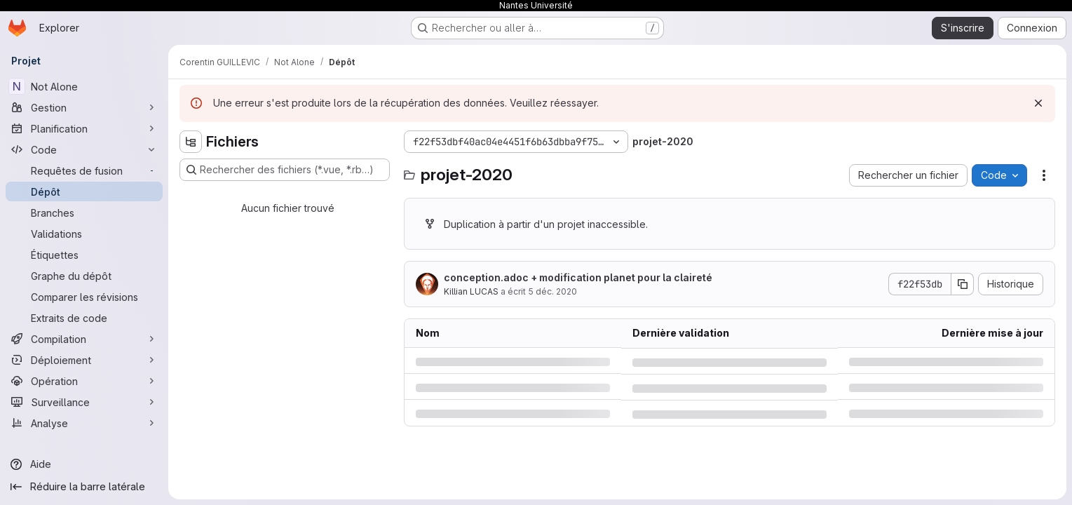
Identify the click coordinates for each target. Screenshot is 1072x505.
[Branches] (84, 212)
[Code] (84, 149)
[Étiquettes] (84, 254)
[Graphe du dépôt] (84, 275)
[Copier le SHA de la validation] (962, 284)
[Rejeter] (1038, 103)
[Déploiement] (84, 360)
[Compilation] (84, 339)
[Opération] (84, 381)
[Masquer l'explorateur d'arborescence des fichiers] (190, 141)
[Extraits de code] (84, 318)
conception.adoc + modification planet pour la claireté (578, 277)
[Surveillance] (84, 402)
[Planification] (84, 128)
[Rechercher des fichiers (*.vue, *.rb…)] (284, 170)
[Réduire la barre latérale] (84, 487)
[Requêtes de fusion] (84, 170)
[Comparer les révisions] (84, 297)
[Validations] (84, 233)
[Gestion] (84, 107)
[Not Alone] (84, 86)
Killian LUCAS (471, 291)
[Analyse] (84, 423)
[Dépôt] (84, 191)
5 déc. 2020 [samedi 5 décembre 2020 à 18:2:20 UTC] (552, 291)
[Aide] (84, 464)
